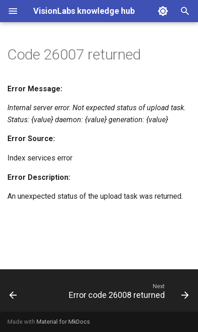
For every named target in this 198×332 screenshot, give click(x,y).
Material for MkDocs (63, 321)
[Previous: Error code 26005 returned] (13, 293)
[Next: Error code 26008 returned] (127, 293)
